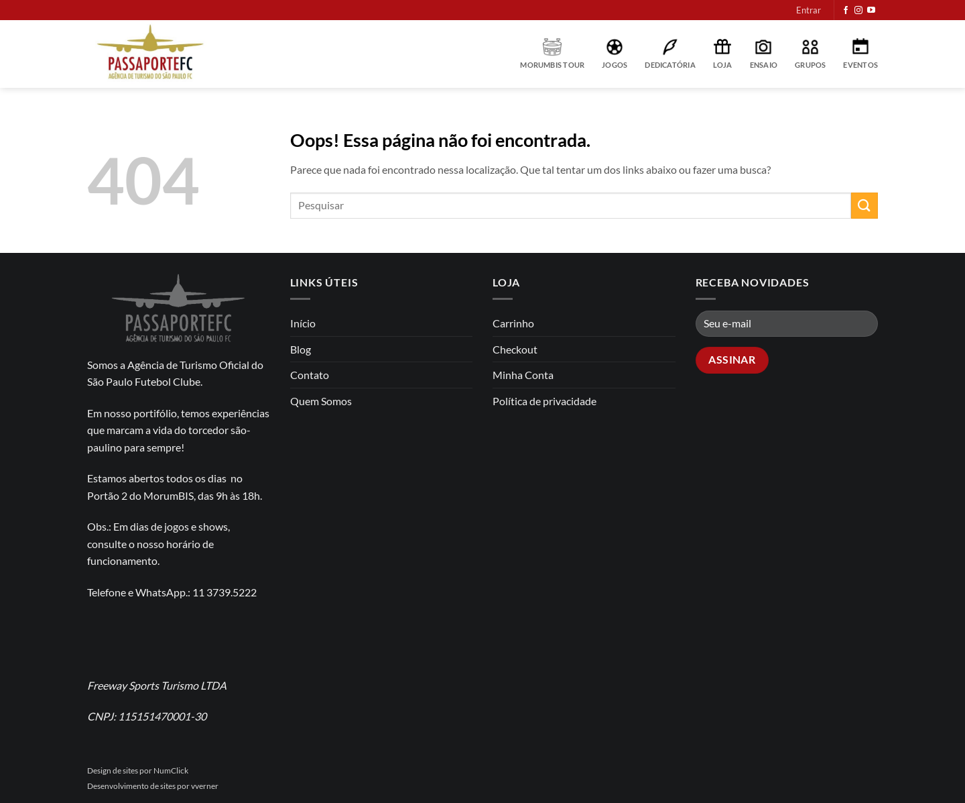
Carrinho (513, 323)
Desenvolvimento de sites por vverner (152, 786)
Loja (722, 53)
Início (303, 323)
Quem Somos (321, 400)
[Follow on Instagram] (858, 10)
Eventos (860, 53)
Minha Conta (523, 374)
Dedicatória (670, 53)
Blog (300, 349)
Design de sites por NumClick (137, 770)
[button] (808, 10)
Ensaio (763, 53)
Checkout (515, 349)
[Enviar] (864, 206)
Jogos (614, 53)
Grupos (810, 53)
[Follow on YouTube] (871, 10)
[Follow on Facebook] (846, 10)
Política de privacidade (544, 400)
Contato (309, 374)
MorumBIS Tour (552, 53)
